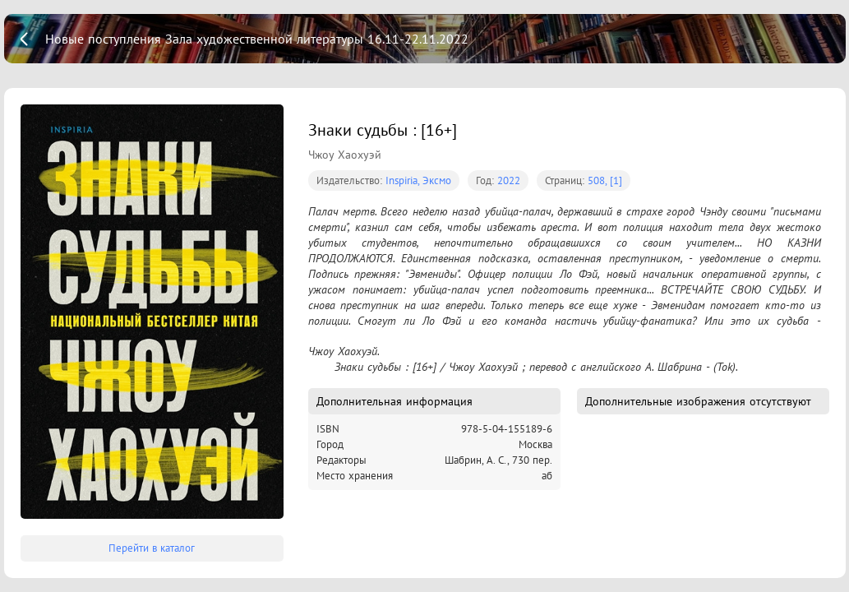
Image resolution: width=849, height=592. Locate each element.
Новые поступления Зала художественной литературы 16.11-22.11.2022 (256, 38)
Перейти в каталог (151, 548)
